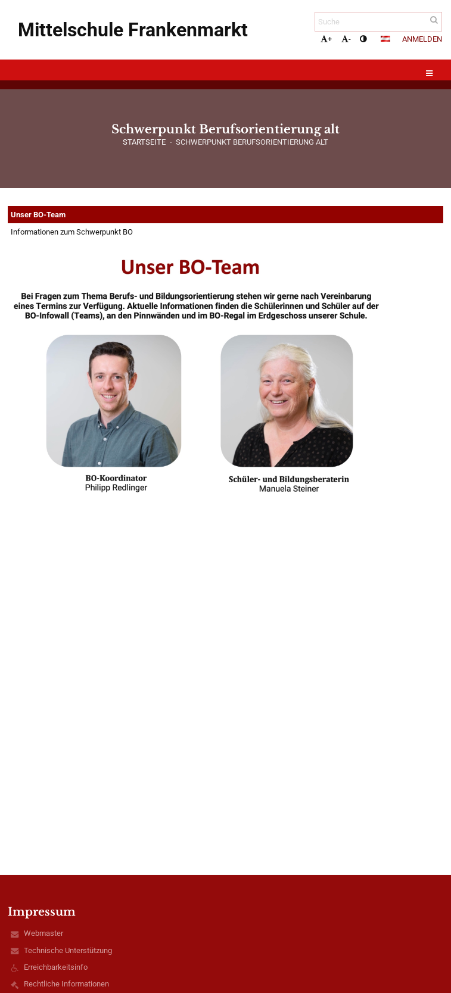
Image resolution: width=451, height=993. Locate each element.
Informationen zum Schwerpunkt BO (72, 231)
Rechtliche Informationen (66, 983)
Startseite (144, 142)
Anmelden (422, 39)
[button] (385, 39)
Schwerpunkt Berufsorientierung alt (252, 142)
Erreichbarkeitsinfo (56, 967)
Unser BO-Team (38, 214)
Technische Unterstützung (68, 950)
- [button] (346, 39)
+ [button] (326, 39)
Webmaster (43, 933)
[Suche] (378, 22)
